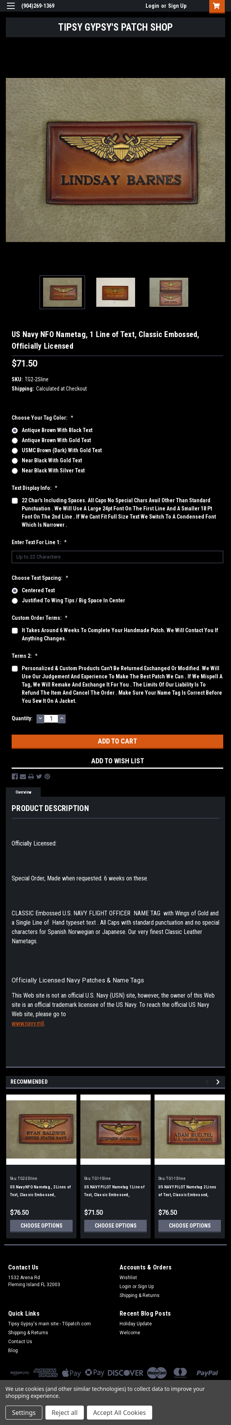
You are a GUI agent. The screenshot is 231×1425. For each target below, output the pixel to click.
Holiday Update (136, 1323)
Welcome (130, 1332)
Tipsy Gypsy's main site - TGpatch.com (49, 1323)
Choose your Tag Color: (42, 418)
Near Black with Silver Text (53, 470)
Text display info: (34, 488)
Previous (208, 1082)
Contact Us (20, 1341)
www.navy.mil (28, 1023)
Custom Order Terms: (40, 618)
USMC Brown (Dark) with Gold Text (62, 450)
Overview (23, 792)
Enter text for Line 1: (39, 542)
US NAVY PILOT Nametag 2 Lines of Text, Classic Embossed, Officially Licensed (187, 1195)
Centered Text (38, 590)
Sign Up (177, 6)
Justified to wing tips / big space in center (73, 600)
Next (219, 1082)
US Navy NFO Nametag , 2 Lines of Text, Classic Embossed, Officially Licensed (40, 1195)
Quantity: (22, 718)
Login (152, 6)
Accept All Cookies (119, 1412)
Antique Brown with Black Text (57, 430)
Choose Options (42, 1226)
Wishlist (128, 1277)
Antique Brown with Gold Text (56, 440)
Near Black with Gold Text (52, 460)
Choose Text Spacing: (40, 578)
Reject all (65, 1412)
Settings (24, 1412)
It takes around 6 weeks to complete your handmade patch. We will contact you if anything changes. (120, 634)
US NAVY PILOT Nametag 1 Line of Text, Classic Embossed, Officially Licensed (114, 1195)
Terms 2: (25, 656)
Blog (13, 1350)
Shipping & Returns (140, 1295)
